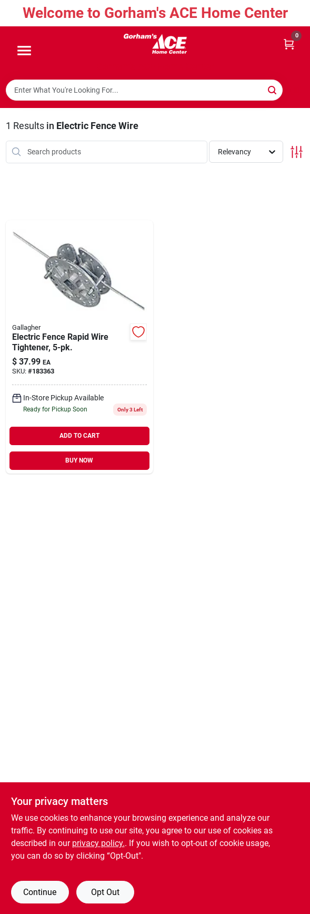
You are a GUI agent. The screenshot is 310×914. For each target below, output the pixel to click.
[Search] (273, 89)
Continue (39, 892)
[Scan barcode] (296, 90)
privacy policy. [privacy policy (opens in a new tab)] (98, 843)
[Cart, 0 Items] (289, 43)
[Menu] (24, 51)
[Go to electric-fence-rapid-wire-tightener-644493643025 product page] (80, 347)
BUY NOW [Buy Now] (79, 460)
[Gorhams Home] (155, 44)
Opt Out (105, 892)
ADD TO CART (79, 435)
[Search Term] (144, 90)
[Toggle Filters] (297, 152)
